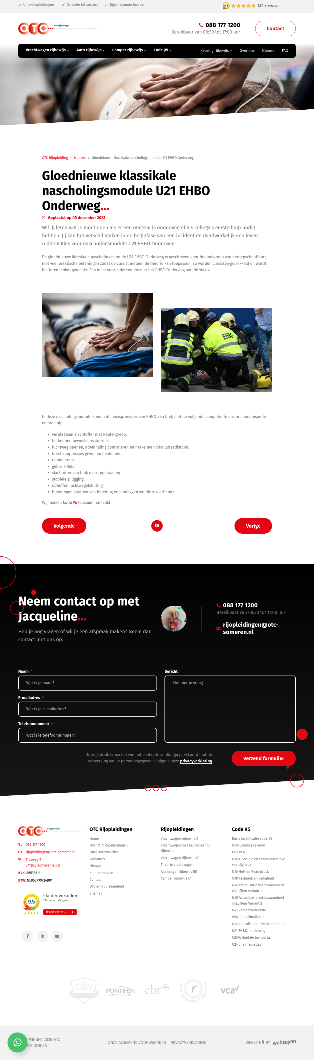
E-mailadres (31, 697)
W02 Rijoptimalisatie (248, 917)
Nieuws (80, 158)
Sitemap (96, 893)
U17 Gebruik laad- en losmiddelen (259, 924)
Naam (25, 671)
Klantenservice (101, 873)
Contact (96, 880)
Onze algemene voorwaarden (137, 1042)
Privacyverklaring (187, 1042)
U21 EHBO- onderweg (248, 931)
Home (94, 838)
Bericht (171, 671)
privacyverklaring (196, 761)
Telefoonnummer (35, 723)
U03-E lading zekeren (248, 845)
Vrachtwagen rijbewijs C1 (180, 858)
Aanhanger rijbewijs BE (179, 872)
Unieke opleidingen (36, 5)
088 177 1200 (35, 844)
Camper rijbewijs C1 (176, 878)
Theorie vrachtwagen (177, 865)
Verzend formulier (263, 758)
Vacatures (97, 859)
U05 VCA (238, 852)
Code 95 (70, 502)
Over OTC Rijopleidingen (109, 845)
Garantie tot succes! (80, 5)
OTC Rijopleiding (55, 158)
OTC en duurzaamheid (107, 886)
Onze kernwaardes (104, 852)
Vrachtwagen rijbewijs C (179, 838)
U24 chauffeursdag (247, 944)
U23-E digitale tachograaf (252, 937)
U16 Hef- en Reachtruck (250, 872)
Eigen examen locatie (124, 5)
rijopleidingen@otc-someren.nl (51, 852)
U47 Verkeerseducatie (249, 910)
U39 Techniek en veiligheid (253, 878)
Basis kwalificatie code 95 (252, 838)
